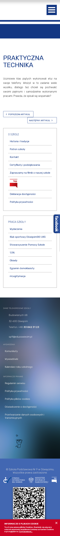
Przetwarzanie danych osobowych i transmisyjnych (24, 416)
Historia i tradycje (19, 141)
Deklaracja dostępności (23, 194)
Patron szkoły (17, 149)
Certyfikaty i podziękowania (25, 164)
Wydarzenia (16, 229)
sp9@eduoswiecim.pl (20, 336)
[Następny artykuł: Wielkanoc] (42, 120)
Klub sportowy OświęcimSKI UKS (28, 236)
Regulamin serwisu (15, 383)
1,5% (12, 252)
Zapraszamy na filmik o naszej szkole (30, 172)
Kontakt (14, 157)
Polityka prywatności (21, 202)
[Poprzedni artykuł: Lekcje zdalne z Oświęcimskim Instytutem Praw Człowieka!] (18, 114)
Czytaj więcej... (25, 532)
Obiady (13, 260)
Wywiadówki (11, 359)
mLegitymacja (17, 276)
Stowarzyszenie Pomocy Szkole (27, 244)
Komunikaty (11, 351)
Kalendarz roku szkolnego (19, 366)
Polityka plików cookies (17, 399)
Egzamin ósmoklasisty (22, 268)
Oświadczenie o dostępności (20, 406)
